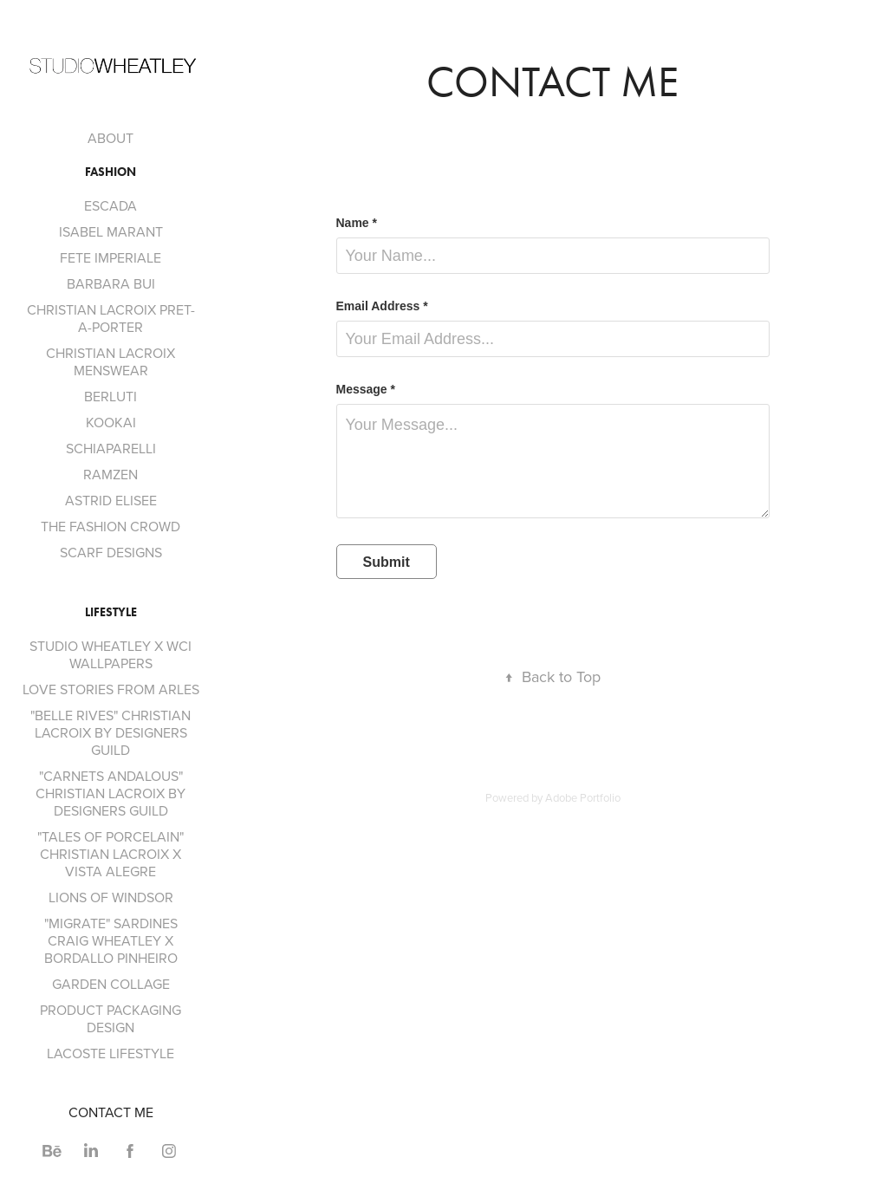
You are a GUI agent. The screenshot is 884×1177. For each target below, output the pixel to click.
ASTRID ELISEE (111, 500)
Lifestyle (111, 612)
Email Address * (382, 306)
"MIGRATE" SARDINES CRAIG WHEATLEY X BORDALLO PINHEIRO (111, 940)
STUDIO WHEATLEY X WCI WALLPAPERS (110, 654)
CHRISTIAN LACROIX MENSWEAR (110, 361)
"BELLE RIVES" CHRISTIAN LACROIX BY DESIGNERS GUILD (110, 732)
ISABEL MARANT (111, 231)
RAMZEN (110, 474)
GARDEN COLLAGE (111, 983)
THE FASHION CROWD (110, 526)
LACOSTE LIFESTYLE (110, 1053)
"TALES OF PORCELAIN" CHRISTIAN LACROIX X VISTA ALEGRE (110, 854)
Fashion (110, 172)
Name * (356, 223)
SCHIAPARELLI (111, 448)
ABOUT (110, 137)
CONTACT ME (110, 1112)
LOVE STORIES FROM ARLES (111, 689)
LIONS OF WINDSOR (111, 897)
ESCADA (110, 205)
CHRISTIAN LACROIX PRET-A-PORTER (111, 318)
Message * (365, 389)
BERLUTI (110, 396)
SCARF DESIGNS (111, 552)
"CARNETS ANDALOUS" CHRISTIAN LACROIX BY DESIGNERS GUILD (110, 793)
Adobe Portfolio (583, 797)
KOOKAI (111, 422)
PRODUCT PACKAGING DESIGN (110, 1018)
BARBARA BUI (111, 283)
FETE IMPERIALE (110, 257)
